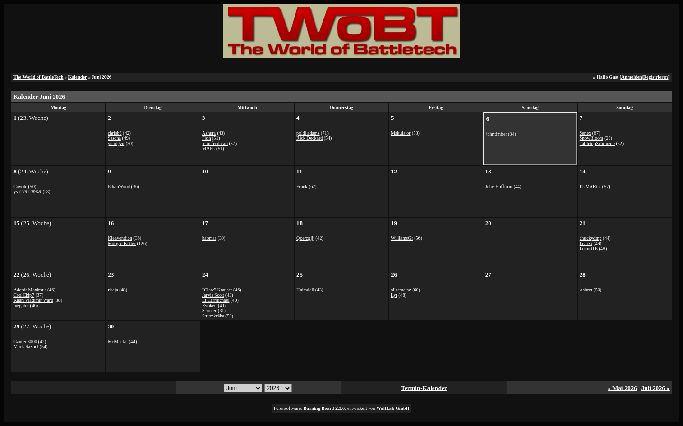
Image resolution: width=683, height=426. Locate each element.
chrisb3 (114, 133)
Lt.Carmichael (215, 300)
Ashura (209, 133)
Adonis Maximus (29, 289)
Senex (585, 133)
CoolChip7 (23, 295)
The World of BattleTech (38, 77)
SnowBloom (591, 138)
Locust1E (589, 248)
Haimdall (305, 289)
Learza (586, 243)
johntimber (496, 133)
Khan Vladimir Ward (33, 300)
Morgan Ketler (122, 243)
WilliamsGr (402, 238)
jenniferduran (215, 143)
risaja (113, 289)
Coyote (20, 186)
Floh (206, 138)
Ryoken (209, 305)
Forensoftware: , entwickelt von (342, 408)
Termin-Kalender (424, 387)
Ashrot (586, 289)
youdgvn (116, 143)
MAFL (208, 148)
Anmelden (631, 77)
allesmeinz (401, 289)
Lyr (394, 295)
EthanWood (119, 186)
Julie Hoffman (498, 186)
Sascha (114, 138)
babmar (209, 238)
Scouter (209, 310)
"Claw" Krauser (217, 289)
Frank (301, 186)
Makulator (401, 133)
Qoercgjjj (305, 238)
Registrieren (655, 77)
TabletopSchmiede (597, 143)
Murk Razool (25, 346)
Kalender (77, 77)
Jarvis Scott (213, 295)
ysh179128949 (27, 191)
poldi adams (308, 133)
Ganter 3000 (25, 341)
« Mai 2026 (622, 387)
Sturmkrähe (213, 315)
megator (21, 305)
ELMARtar (590, 186)
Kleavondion (120, 238)
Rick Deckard (309, 138)
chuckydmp (591, 238)
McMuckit (118, 341)
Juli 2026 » (655, 387)
